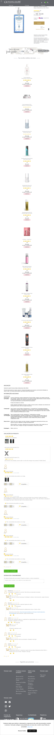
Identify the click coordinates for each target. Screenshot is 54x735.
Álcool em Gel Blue (21, 682)
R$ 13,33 (39, 15)
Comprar (39, 23)
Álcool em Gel (19, 676)
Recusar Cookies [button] (22, 730)
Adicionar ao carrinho (40, 29)
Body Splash (19, 687)
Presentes (43, 5)
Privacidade (31, 681)
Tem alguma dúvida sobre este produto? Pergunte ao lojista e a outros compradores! (21, 578)
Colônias (18, 684)
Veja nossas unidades (43, 675)
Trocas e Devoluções (31, 687)
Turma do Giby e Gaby (32, 693)
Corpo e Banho (20, 689)
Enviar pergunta (9, 586)
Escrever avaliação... (10, 571)
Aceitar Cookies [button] (32, 730)
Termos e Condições (30, 683)
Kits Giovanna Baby (21, 691)
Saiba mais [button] (30, 726)
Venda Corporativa (32, 690)
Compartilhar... (23, 484)
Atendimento (31, 676)
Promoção (27, 5)
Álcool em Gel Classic (19, 679)
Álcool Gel (11, 5)
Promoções (19, 693)
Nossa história (31, 678)
